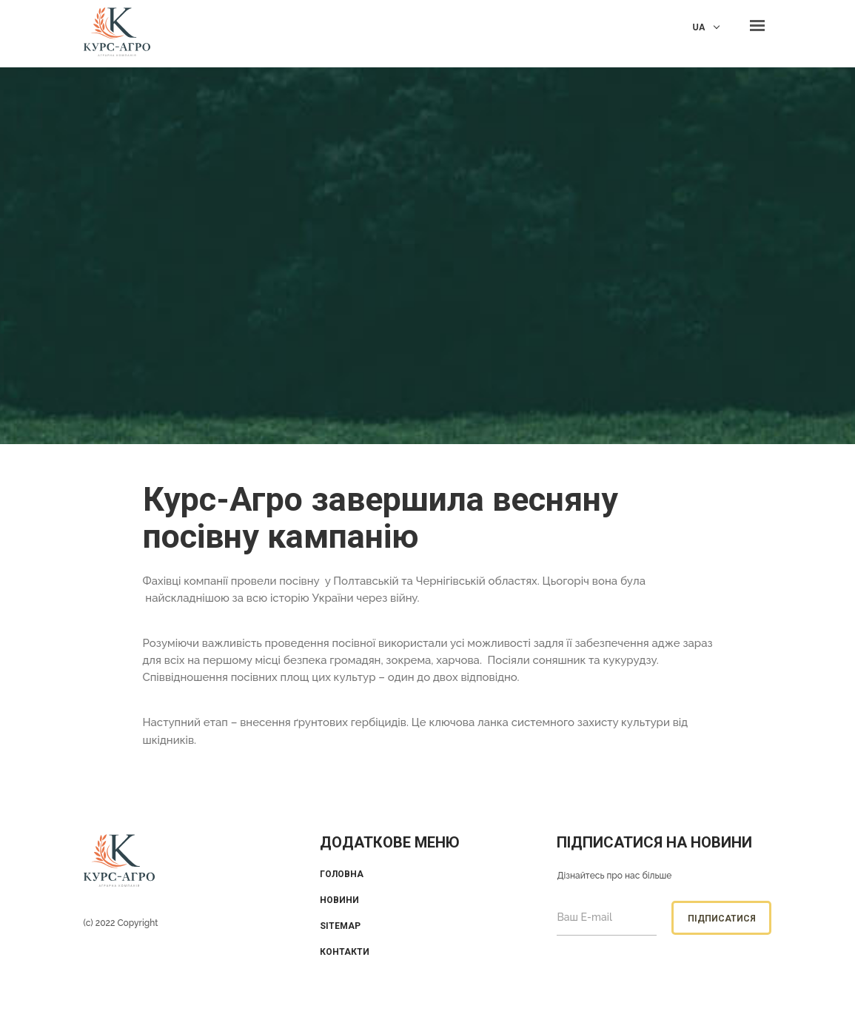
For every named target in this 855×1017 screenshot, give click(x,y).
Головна (341, 874)
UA (699, 27)
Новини (339, 900)
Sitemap (340, 926)
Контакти (344, 952)
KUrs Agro (117, 33)
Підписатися (722, 918)
